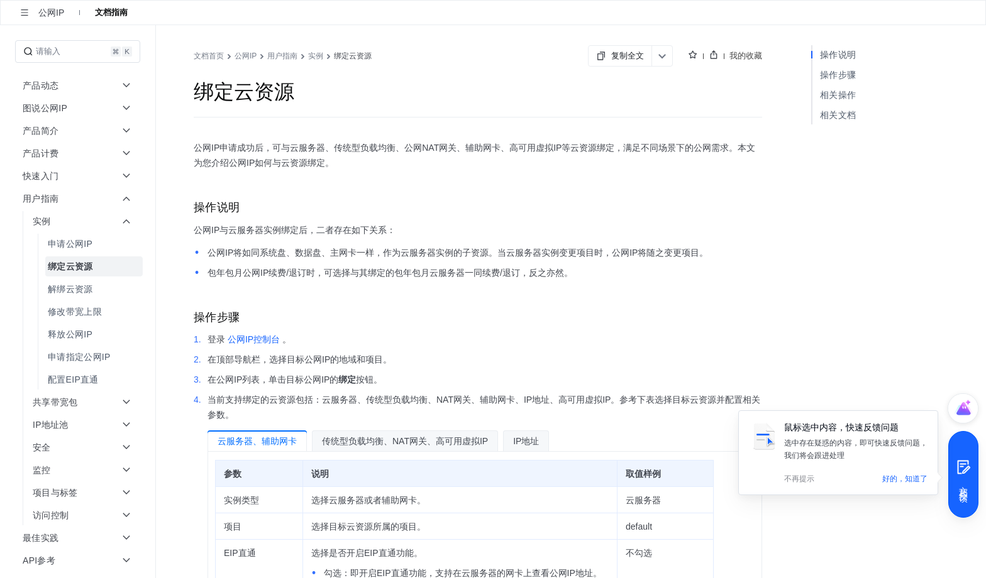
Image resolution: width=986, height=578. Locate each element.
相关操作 (838, 95)
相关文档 (838, 115)
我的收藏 (745, 55)
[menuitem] (79, 244)
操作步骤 (838, 75)
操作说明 (838, 55)
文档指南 (111, 12)
